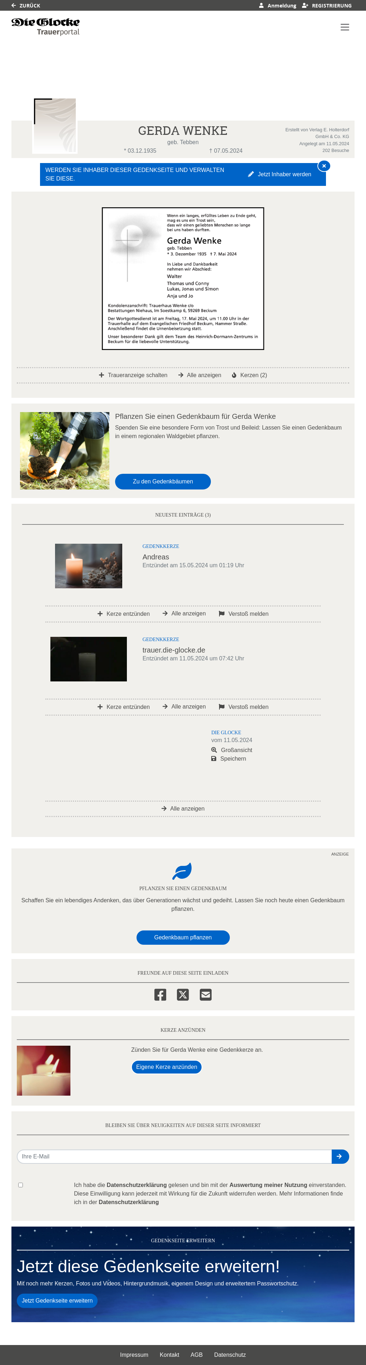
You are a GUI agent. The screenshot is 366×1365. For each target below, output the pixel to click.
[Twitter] (183, 993)
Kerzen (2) (249, 375)
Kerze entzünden (124, 614)
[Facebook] (160, 993)
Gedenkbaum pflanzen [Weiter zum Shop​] (183, 937)
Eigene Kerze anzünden (166, 1067)
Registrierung (327, 5)
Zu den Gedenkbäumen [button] (163, 481)
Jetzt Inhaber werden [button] (279, 174)
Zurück (25, 5)
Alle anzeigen (200, 375)
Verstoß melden (244, 614)
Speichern (228, 759)
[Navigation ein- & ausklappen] (345, 27)
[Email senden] (174, 1157)
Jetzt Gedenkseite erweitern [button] (57, 1301)
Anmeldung (277, 5)
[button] (340, 1157)
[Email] (206, 993)
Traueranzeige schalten (133, 375)
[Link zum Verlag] (45, 27)
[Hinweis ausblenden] (324, 166)
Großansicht (231, 750)
